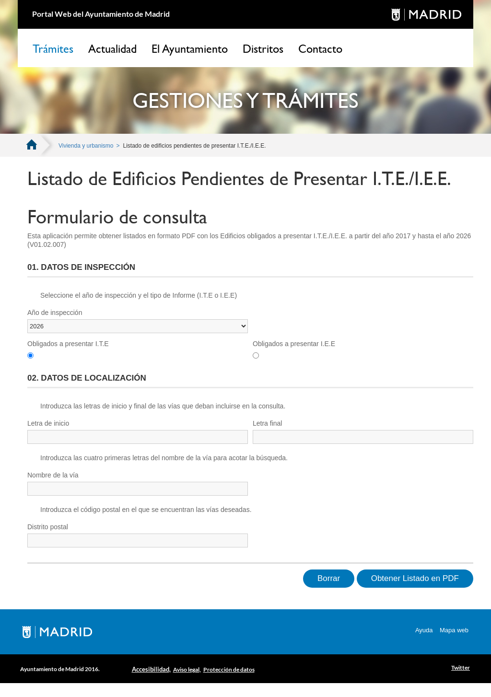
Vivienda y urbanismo (86, 145)
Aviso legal (186, 669)
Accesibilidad (150, 669)
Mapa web (454, 630)
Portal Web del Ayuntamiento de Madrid (101, 13)
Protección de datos (229, 669)
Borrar (328, 578)
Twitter (460, 667)
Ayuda (424, 630)
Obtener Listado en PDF (415, 578)
